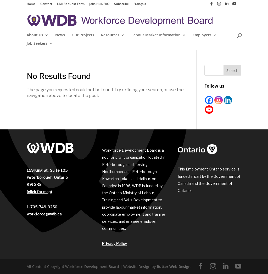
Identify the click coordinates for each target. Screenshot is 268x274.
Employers (202, 35)
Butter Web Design (174, 266)
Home (31, 4)
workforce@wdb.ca (44, 214)
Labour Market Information (156, 35)
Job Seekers (37, 44)
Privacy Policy (114, 243)
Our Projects (83, 35)
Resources (110, 35)
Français (139, 4)
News (60, 35)
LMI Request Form (71, 4)
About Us (35, 35)
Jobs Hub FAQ (99, 4)
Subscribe (121, 4)
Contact (46, 4)
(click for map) (39, 192)
